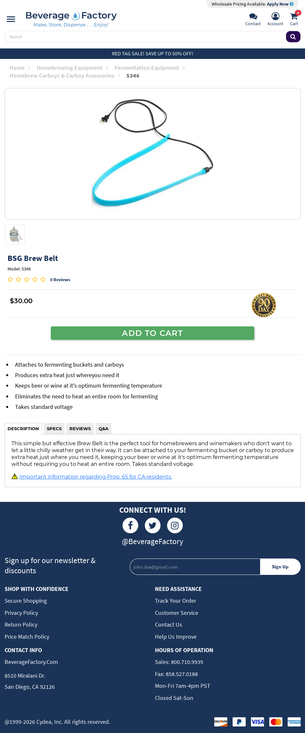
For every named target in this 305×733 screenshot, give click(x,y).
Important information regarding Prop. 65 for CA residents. (95, 476)
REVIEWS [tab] (80, 428)
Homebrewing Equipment (72, 67)
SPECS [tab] (54, 428)
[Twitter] (153, 525)
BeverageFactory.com (31, 662)
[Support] (253, 20)
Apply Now (280, 4)
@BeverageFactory (152, 541)
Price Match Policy (27, 636)
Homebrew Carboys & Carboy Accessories (65, 75)
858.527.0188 (181, 674)
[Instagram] (175, 525)
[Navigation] (11, 19)
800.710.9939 (186, 662)
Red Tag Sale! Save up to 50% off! (152, 53)
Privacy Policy (21, 612)
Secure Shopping (26, 600)
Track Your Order (175, 600)
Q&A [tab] (103, 428)
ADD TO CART (152, 333)
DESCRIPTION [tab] (23, 428)
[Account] (275, 20)
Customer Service (176, 612)
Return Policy (21, 624)
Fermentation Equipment (150, 67)
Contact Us (168, 624)
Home (20, 67)
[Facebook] (130, 525)
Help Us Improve (176, 636)
